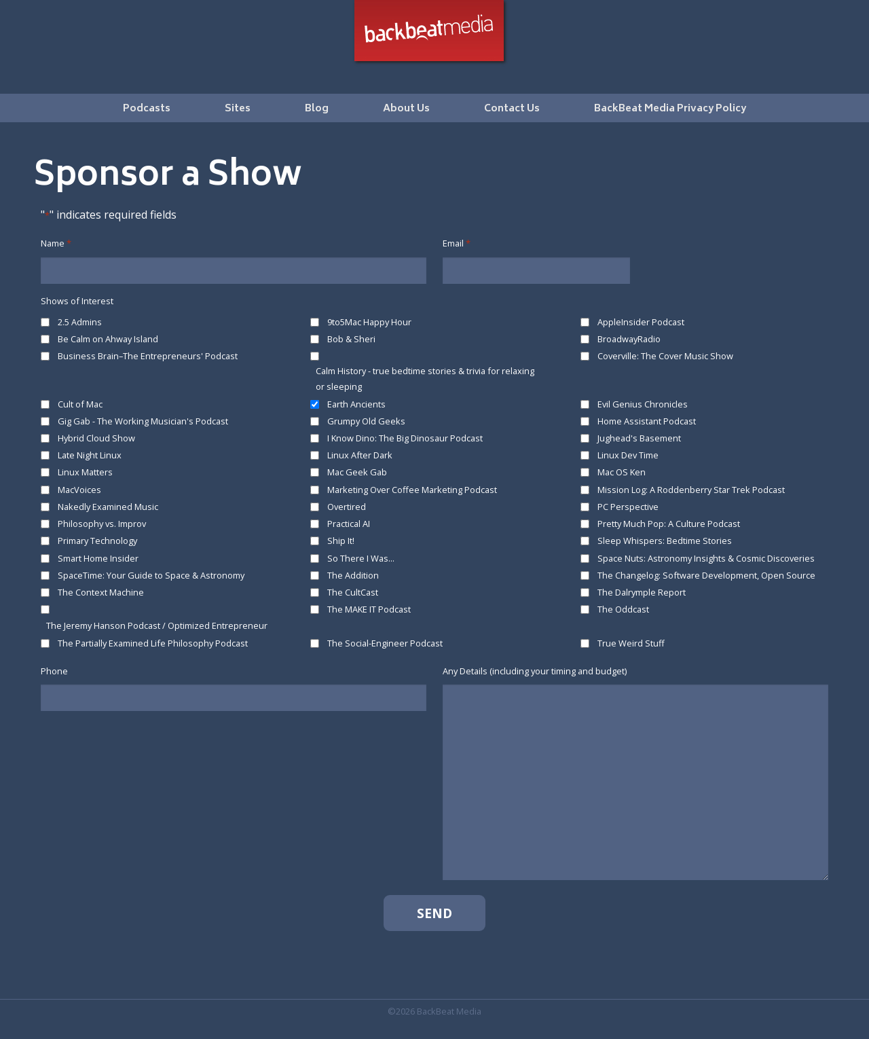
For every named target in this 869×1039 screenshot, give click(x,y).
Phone (54, 671)
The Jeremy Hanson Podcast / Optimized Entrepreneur (156, 625)
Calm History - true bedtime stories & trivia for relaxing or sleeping (425, 379)
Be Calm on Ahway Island (108, 339)
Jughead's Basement (639, 438)
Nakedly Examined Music (108, 506)
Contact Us (512, 109)
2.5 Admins (80, 322)
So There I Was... (360, 558)
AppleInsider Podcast (640, 322)
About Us (406, 109)
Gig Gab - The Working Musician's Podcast (143, 421)
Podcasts (146, 109)
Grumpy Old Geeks (366, 421)
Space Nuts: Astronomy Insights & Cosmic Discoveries (706, 558)
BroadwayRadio (629, 339)
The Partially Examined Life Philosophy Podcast (153, 643)
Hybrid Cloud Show (96, 438)
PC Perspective (628, 506)
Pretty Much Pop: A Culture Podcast (668, 523)
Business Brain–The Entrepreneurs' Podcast (148, 356)
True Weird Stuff (631, 643)
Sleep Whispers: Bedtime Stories (664, 540)
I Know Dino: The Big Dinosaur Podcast (405, 438)
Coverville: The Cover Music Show (665, 356)
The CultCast (352, 592)
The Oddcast (623, 609)
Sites (238, 109)
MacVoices (79, 490)
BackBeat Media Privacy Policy (670, 109)
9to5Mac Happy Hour (369, 322)
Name (56, 243)
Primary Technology (97, 540)
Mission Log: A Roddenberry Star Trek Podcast (691, 490)
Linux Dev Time (628, 455)
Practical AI (348, 523)
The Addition (353, 575)
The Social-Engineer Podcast (385, 643)
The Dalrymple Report (641, 592)
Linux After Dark (359, 455)
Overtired (346, 506)
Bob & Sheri (351, 339)
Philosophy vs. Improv (102, 523)
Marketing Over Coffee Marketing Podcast (412, 490)
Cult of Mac (80, 404)
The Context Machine (101, 592)
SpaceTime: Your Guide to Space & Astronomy (151, 575)
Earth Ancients (356, 404)
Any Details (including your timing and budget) (535, 671)
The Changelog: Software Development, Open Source (706, 575)
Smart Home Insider (98, 558)
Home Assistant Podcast (646, 421)
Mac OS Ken (621, 472)
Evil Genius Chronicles (642, 404)
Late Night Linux (90, 455)
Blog (317, 109)
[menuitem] (147, 108)
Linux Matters (85, 472)
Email (456, 243)
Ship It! (340, 540)
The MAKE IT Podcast (369, 609)
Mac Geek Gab (357, 472)
